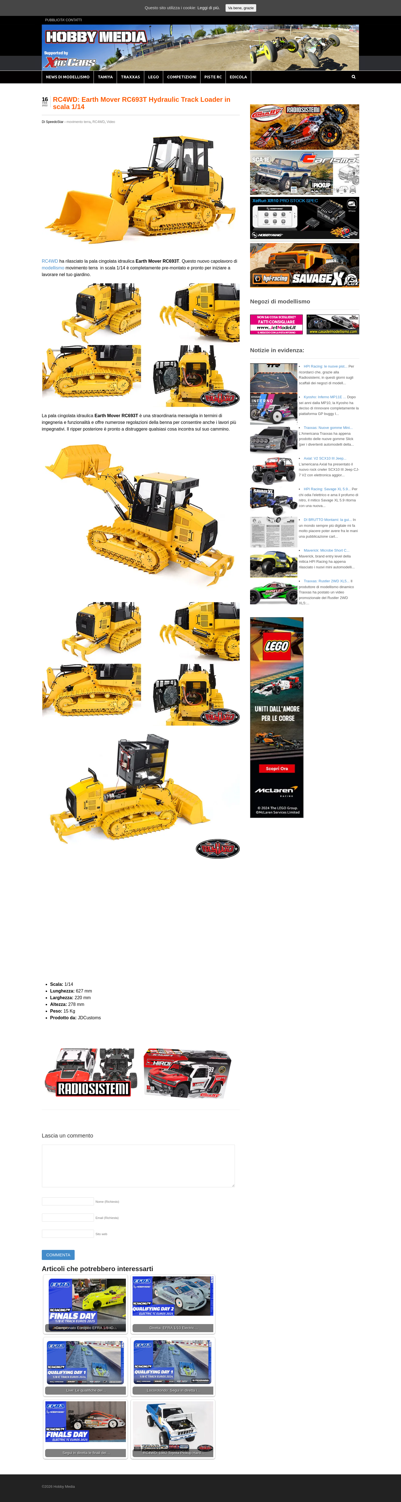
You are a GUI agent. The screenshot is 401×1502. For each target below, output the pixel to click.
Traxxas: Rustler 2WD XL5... (326, 581)
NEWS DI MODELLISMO (68, 77)
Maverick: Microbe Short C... (326, 550)
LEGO (153, 77)
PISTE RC (213, 77)
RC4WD (98, 122)
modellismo (53, 267)
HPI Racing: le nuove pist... (326, 366)
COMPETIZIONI (181, 77)
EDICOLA (238, 77)
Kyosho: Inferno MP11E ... (325, 397)
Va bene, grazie (241, 8)
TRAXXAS (130, 77)
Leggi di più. (208, 7)
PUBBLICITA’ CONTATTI (63, 20)
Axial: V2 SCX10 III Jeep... (325, 458)
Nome (107, 1201)
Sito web (101, 1234)
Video (111, 122)
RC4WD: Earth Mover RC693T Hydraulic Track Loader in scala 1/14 (142, 103)
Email (107, 1218)
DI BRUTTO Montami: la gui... (328, 520)
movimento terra (79, 122)
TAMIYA (105, 77)
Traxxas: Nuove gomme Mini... (328, 428)
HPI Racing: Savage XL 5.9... (327, 489)
